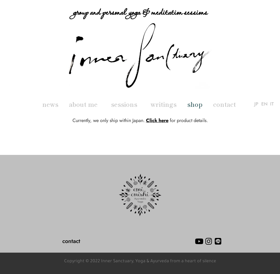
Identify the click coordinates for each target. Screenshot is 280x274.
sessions (125, 104)
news (50, 104)
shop (194, 104)
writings (164, 104)
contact (224, 104)
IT (272, 104)
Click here (157, 120)
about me (84, 104)
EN (264, 104)
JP (256, 104)
